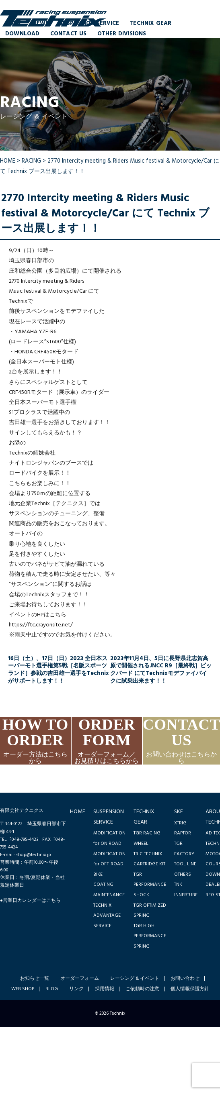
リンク (76, 989)
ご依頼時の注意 (142, 989)
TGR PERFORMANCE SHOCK (150, 885)
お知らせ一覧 (34, 978)
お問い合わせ (185, 978)
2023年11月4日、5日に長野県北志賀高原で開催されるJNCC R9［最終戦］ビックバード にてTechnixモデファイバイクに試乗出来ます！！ (161, 670)
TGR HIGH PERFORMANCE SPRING (150, 936)
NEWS (41, 23)
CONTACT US (68, 34)
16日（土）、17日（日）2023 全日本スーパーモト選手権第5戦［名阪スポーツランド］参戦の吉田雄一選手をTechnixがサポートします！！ (58, 670)
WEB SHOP (22, 989)
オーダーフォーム (79, 978)
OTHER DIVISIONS (121, 34)
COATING (103, 884)
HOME (13, 23)
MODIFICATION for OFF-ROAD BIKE (109, 864)
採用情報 (104, 989)
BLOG (51, 989)
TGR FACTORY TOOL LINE (185, 854)
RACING (31, 161)
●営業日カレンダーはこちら (30, 900)
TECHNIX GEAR (150, 23)
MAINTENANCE (109, 895)
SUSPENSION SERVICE (89, 23)
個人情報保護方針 (190, 989)
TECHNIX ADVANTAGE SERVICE (107, 915)
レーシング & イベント (134, 978)
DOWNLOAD (22, 34)
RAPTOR (182, 833)
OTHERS (182, 874)
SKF (178, 811)
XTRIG (180, 823)
